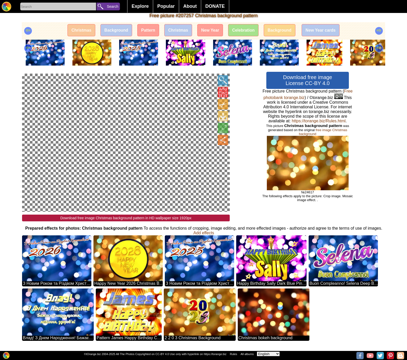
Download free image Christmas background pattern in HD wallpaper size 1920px (125, 218)
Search (112, 6)
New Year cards (323, 30)
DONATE (215, 6)
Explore (140, 6)
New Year (210, 30)
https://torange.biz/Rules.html (318, 121)
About (190, 6)
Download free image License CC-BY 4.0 (307, 80)
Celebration (244, 30)
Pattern (147, 30)
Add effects (203, 233)
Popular (166, 6)
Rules (233, 354)
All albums (247, 354)
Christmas (78, 30)
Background (114, 30)
